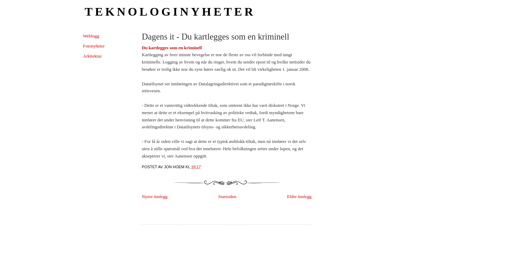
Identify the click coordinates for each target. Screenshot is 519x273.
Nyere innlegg (155, 196)
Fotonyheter (94, 46)
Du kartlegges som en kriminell (172, 47)
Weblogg (91, 36)
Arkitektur (92, 56)
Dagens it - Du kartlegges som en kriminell (215, 36)
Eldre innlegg (299, 196)
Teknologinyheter (170, 11)
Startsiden (227, 196)
